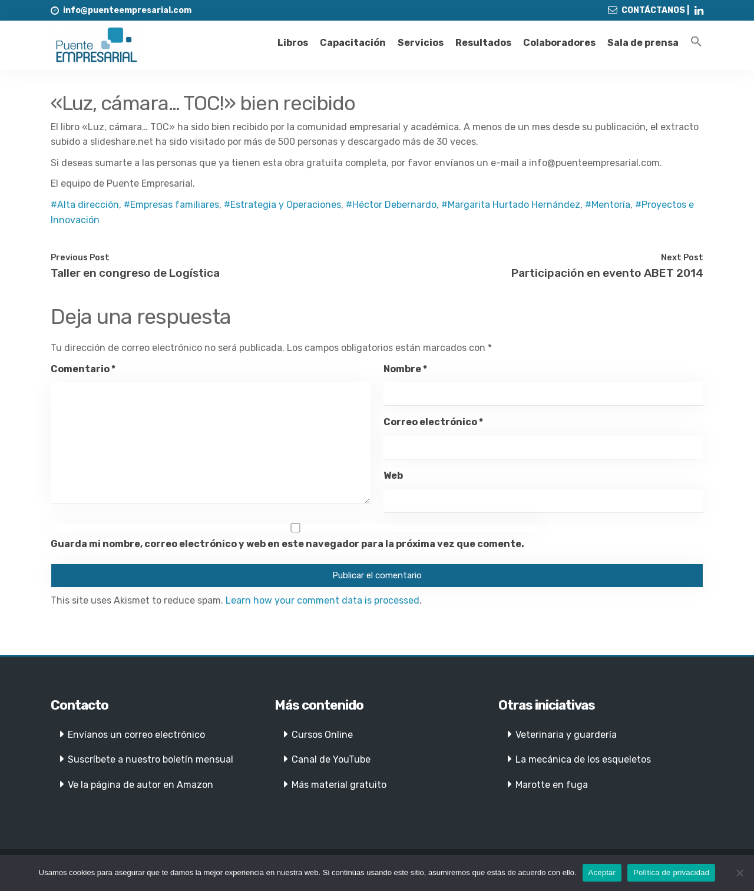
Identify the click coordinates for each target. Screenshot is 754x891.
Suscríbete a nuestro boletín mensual (150, 759)
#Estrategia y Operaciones (282, 204)
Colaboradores (559, 42)
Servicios (421, 42)
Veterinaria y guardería (566, 734)
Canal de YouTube (331, 759)
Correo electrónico (433, 422)
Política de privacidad (671, 872)
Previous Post (80, 257)
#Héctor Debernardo (391, 204)
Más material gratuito (339, 784)
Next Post (682, 257)
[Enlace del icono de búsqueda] (696, 42)
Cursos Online (322, 734)
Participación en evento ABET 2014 (607, 273)
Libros (292, 42)
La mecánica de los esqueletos (583, 759)
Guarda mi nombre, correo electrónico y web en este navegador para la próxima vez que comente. (287, 543)
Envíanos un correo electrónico (136, 734)
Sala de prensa (643, 42)
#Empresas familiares (171, 204)
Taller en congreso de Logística (135, 273)
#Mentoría (607, 204)
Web (393, 475)
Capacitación (353, 42)
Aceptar (602, 872)
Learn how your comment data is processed (322, 600)
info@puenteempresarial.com (127, 10)
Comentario (83, 369)
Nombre (405, 369)
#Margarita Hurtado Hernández (510, 204)
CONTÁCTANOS (653, 10)
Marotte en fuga (551, 784)
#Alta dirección (85, 204)
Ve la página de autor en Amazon (140, 784)
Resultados (483, 42)
